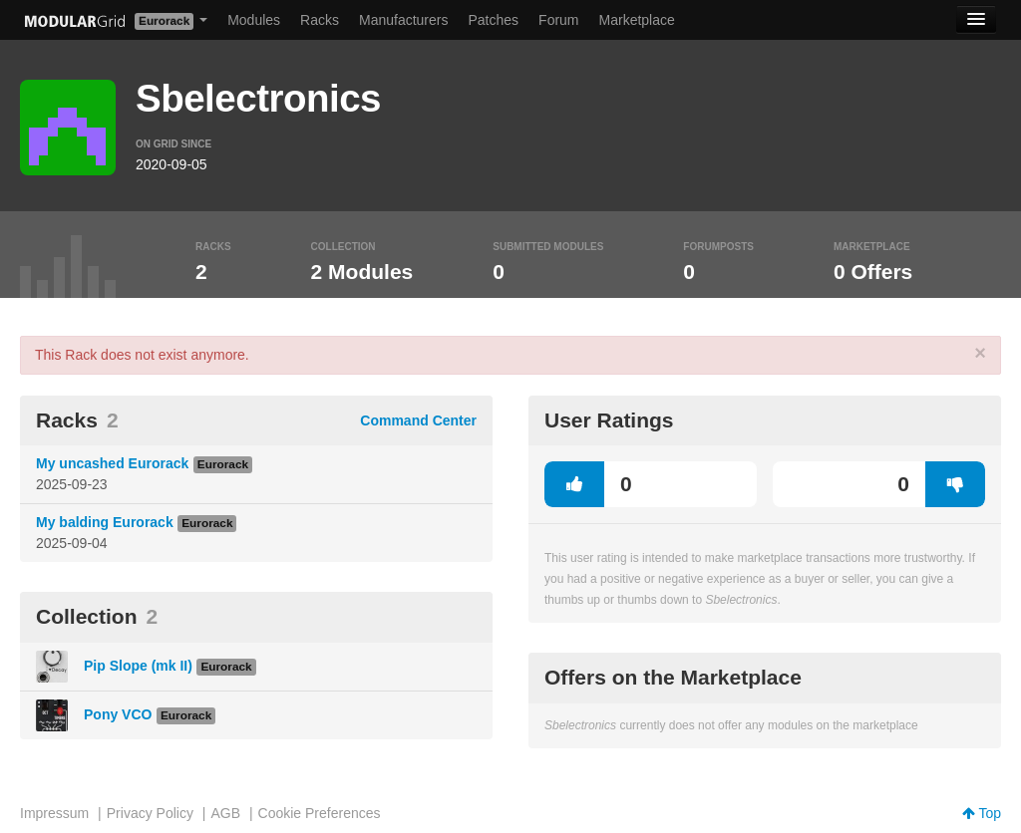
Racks (319, 20)
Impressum (54, 813)
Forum (558, 20)
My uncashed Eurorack (112, 463)
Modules (253, 20)
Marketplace (637, 20)
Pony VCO (118, 714)
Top (981, 813)
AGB (225, 813)
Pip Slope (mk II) (138, 666)
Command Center (418, 420)
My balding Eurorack (104, 522)
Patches (493, 20)
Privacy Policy (150, 813)
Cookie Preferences (319, 813)
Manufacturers (403, 20)
